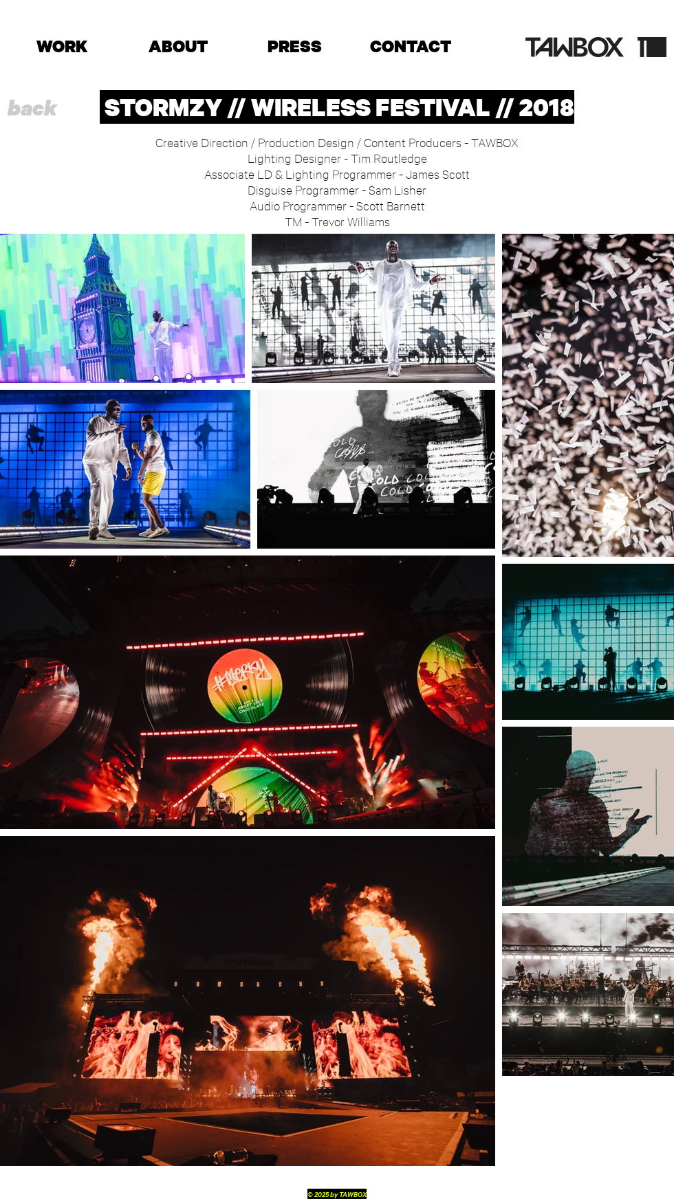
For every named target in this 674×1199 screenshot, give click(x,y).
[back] (32, 107)
